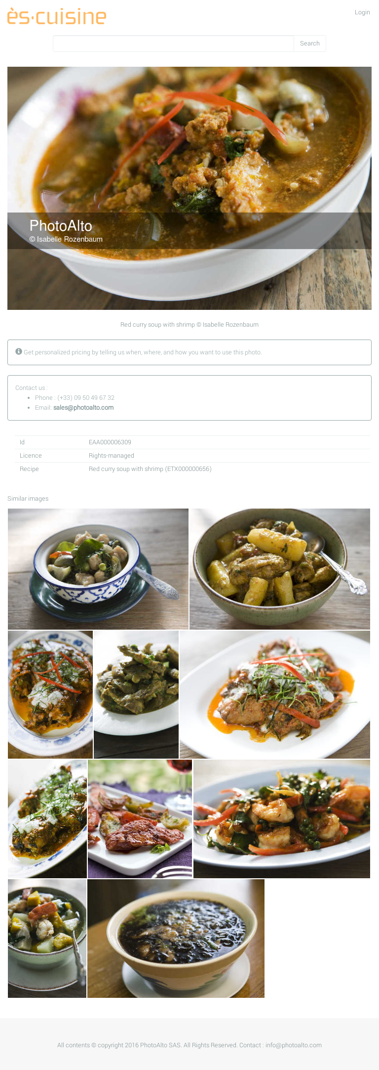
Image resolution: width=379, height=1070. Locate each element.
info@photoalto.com (293, 1045)
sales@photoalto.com (83, 407)
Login (362, 12)
